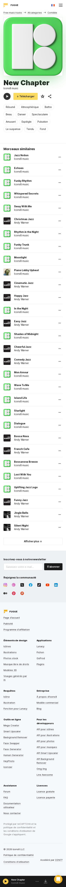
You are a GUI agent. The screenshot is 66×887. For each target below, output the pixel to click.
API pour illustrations (48, 735)
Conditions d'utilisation (16, 861)
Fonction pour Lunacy (15, 708)
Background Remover (15, 737)
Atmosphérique (30, 106)
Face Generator (12, 749)
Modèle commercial (47, 702)
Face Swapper (12, 743)
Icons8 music (11, 88)
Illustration (9, 702)
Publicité (8, 623)
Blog (39, 708)
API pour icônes (45, 729)
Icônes (7, 646)
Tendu (30, 129)
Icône (7, 696)
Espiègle (27, 121)
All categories (35, 12)
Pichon (40, 652)
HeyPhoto (9, 761)
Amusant (11, 121)
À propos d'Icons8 (47, 696)
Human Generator (14, 755)
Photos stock (11, 658)
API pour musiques (47, 747)
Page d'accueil (12, 617)
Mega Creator (11, 725)
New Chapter (18, 879)
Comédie (52, 12)
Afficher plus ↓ (33, 541)
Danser (22, 114)
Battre (48, 106)
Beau (9, 114)
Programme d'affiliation (17, 629)
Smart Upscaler (12, 731)
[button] (58, 879)
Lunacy (41, 646)
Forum (7, 791)
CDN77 (58, 859)
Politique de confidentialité (19, 855)
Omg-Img (42, 768)
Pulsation (42, 121)
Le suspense (13, 129)
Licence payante (46, 797)
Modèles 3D (10, 670)
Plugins (41, 664)
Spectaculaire (40, 114)
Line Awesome (45, 774)
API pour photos (46, 741)
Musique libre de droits (16, 664)
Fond (43, 129)
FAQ (6, 797)
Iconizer (8, 767)
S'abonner (53, 566)
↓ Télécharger (25, 96)
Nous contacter (12, 813)
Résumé (10, 106)
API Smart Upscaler (47, 753)
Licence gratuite (46, 791)
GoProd (41, 658)
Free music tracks (13, 12)
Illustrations (10, 652)
